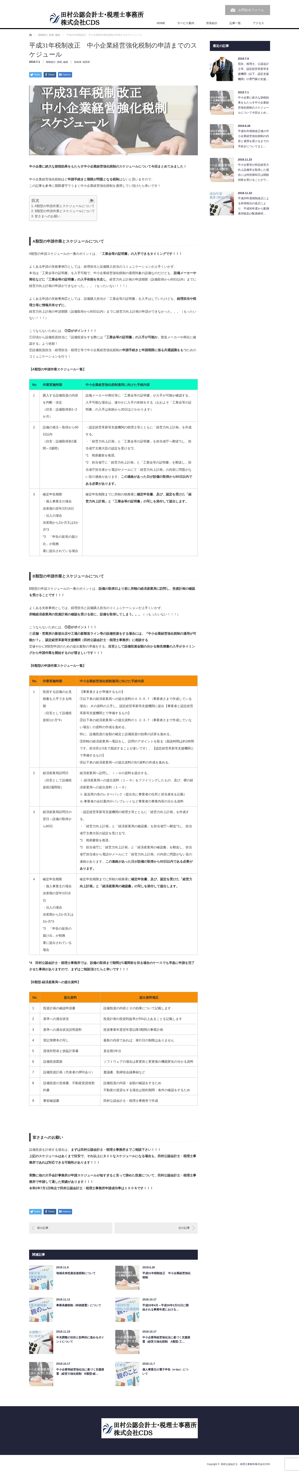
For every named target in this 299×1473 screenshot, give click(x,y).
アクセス (258, 23)
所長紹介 (211, 23)
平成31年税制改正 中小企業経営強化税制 (166, 1275)
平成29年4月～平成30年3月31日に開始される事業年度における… (165, 1307)
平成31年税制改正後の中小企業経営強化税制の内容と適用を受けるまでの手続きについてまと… (253, 138)
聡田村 (86, 62)
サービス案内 (185, 23)
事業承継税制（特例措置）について (78, 1305)
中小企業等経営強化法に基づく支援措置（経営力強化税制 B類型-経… (80, 1371)
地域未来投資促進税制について (76, 1273)
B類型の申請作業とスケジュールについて (65, 211)
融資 (65, 62)
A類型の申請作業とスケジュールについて (65, 206)
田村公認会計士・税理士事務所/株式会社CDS (245, 1464)
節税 (59, 62)
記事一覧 (235, 23)
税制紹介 (51, 62)
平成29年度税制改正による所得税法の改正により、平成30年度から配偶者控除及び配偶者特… (253, 206)
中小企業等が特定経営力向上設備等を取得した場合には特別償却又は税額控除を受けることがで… (253, 172)
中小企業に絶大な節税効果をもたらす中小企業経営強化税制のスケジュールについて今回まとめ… (253, 105)
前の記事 (42, 1227)
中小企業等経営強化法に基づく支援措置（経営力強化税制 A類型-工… (166, 1339)
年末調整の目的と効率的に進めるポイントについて (80, 1339)
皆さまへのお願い (47, 216)
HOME (161, 23)
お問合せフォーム (251, 10)
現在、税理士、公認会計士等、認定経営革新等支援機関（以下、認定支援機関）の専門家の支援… (253, 71)
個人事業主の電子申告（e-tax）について (165, 1371)
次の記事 (184, 1227)
